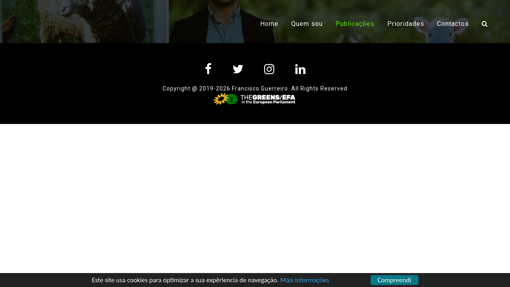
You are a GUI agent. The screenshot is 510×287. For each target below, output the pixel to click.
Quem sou (307, 24)
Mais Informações (304, 281)
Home (269, 24)
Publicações (358, 23)
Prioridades (405, 24)
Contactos (453, 24)
